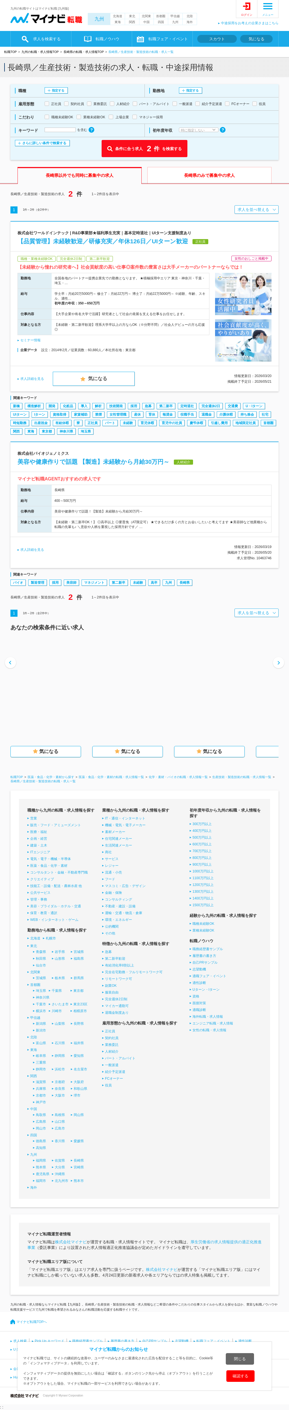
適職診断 (199, 1010)
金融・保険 (113, 893)
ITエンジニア (40, 852)
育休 (151, 414)
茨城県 (41, 978)
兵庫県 (41, 1089)
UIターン (20, 414)
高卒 (154, 583)
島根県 (60, 1115)
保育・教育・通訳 (43, 913)
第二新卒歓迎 (115, 959)
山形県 (60, 959)
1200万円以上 (203, 885)
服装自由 (112, 992)
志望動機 (199, 969)
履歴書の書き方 (204, 956)
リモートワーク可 (118, 979)
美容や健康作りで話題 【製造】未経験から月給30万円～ (93, 461)
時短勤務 (20, 423)
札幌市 (51, 938)
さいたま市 (60, 1004)
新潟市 (41, 1030)
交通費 (233, 406)
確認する (240, 1376)
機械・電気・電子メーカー (125, 825)
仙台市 (41, 965)
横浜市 (41, 1011)
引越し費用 (219, 423)
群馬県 (79, 978)
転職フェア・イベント (168, 39)
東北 (132, 16)
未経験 (128, 423)
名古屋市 (80, 1069)
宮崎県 (79, 1167)
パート (110, 423)
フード (110, 879)
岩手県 (60, 952)
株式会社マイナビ (71, 1242)
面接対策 (199, 1003)
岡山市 (41, 1128)
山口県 (60, 1122)
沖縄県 (60, 1174)
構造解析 (34, 406)
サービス (112, 859)
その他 (110, 933)
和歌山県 (80, 1089)
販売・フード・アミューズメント (55, 825)
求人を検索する (47, 39)
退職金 (207, 414)
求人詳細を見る (32, 379)
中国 (146, 22)
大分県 (60, 1167)
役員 (108, 1085)
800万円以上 (202, 858)
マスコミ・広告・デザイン (125, 886)
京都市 (41, 1095)
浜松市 (60, 1069)
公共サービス (40, 893)
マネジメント (94, 583)
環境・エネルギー (118, 920)
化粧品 (68, 406)
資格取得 (59, 414)
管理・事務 (38, 899)
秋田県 (41, 959)
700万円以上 (202, 851)
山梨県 (60, 1024)
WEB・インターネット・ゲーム (54, 920)
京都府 (60, 1082)
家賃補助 (80, 414)
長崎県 (184, 583)
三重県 (41, 1062)
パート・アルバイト (120, 1058)
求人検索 (20, 1341)
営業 (33, 818)
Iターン (39, 414)
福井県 (79, 1043)
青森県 (41, 952)
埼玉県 (86, 431)
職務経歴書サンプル (207, 949)
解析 (98, 406)
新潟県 (41, 1024)
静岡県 (60, 1056)
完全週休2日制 (116, 999)
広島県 (41, 1122)
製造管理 (37, 583)
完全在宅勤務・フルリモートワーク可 (134, 972)
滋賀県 (41, 1082)
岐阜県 (41, 1056)
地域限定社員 (245, 423)
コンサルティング (118, 899)
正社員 (92, 423)
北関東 (146, 16)
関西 (132, 22)
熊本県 (41, 1167)
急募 (148, 406)
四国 (161, 22)
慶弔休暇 (196, 423)
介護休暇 (226, 414)
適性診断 (199, 983)
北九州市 (61, 1181)
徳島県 (41, 1141)
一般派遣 (112, 1065)
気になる (256, 39)
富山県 (41, 1043)
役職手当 (187, 414)
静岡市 (41, 1069)
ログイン (246, 14)
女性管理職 (118, 414)
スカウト (217, 39)
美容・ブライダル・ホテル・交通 (55, 906)
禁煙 (98, 414)
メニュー (267, 14)
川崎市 (57, 1011)
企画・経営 (38, 839)
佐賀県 (60, 1160)
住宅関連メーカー (118, 839)
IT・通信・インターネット (125, 818)
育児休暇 (147, 423)
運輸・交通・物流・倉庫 (123, 913)
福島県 (79, 959)
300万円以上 (202, 824)
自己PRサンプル (205, 962)
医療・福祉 (38, 832)
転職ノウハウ (107, 39)
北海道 (117, 16)
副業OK (111, 986)
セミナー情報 (30, 340)
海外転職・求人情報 (207, 1017)
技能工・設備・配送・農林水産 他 (56, 886)
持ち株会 (247, 414)
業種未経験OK (203, 930)
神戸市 (41, 1102)
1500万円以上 (203, 905)
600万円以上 (202, 844)
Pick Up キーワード (49, 1341)
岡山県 (79, 1115)
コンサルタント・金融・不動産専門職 (59, 872)
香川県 (60, 1141)
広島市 (60, 1128)
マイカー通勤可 (117, 1006)
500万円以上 (202, 837)
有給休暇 (62, 423)
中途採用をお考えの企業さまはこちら (250, 23)
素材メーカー (115, 832)
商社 (108, 852)
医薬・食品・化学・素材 (48, 866)
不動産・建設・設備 (120, 906)
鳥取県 (41, 1115)
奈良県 (60, 1089)
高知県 (41, 1148)
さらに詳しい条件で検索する (44, 143)
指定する (58, 90)
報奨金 (168, 414)
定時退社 (187, 406)
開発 (52, 406)
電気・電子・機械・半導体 (50, 859)
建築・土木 (38, 845)
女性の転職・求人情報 (209, 1030)
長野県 (79, 1024)
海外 (190, 22)
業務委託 (112, 1045)
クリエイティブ (42, 879)
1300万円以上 (203, 892)
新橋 (16, 406)
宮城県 (79, 952)
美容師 (71, 583)
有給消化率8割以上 (119, 965)
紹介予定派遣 (115, 1072)
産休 (137, 414)
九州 (99, 19)
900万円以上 (202, 865)
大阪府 (79, 1082)
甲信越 (175, 16)
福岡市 (41, 1181)
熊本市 (79, 1181)
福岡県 (41, 1160)
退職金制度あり (117, 1013)
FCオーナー (114, 1079)
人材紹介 (112, 1051)
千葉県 (57, 991)
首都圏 (160, 16)
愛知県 (79, 1056)
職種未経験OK (203, 924)
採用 (133, 406)
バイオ (18, 583)
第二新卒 (166, 406)
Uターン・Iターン (206, 990)
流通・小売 (113, 872)
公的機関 (112, 926)
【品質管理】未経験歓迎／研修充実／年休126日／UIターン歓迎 (102, 241)
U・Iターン (254, 406)
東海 (118, 22)
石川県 (60, 1043)
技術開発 (116, 406)
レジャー (112, 866)
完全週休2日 (211, 406)
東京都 (47, 431)
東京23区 (80, 1004)
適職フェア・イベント (209, 976)
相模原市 (80, 1011)
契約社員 (112, 1038)
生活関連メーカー (118, 845)
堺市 (77, 1095)
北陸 (190, 16)
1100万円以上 (203, 878)
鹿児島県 (42, 1174)
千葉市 (41, 1004)
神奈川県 (66, 431)
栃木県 (60, 978)
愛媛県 (79, 1141)
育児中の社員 (172, 423)
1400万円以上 (203, 898)
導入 (84, 406)
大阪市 (60, 1095)
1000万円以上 (203, 871)
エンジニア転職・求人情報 (212, 1023)
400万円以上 (202, 831)
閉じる (240, 1358)
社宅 (265, 414)
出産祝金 (41, 423)
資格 (195, 996)
